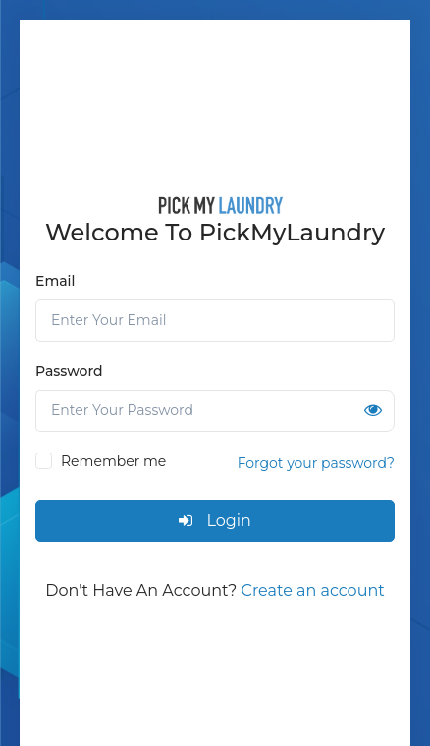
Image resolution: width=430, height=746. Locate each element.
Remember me (113, 461)
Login (215, 520)
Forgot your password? (316, 463)
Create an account (313, 590)
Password (69, 371)
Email (55, 281)
